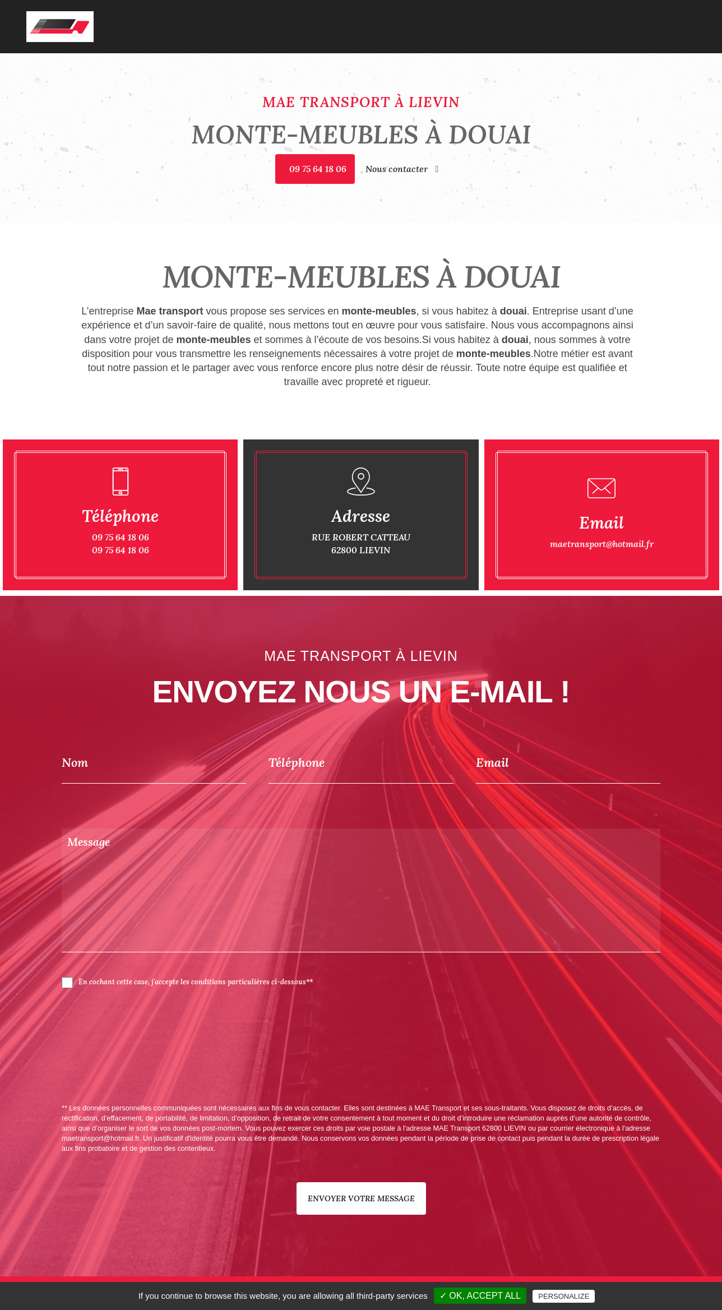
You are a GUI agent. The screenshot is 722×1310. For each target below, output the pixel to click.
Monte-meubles (589, 18)
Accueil (406, 18)
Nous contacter (402, 168)
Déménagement (457, 18)
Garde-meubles (523, 18)
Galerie (641, 18)
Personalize (563, 1296)
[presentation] (180, 1071)
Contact (678, 18)
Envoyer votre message (361, 1198)
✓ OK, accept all (480, 1295)
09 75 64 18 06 (317, 168)
